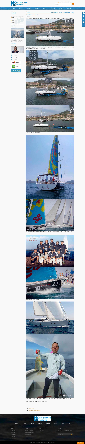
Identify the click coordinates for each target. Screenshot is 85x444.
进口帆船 (13, 432)
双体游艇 (13, 22)
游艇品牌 (32, 423)
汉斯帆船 (13, 436)
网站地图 (56, 423)
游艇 (13, 20)
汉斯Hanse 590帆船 (28, 436)
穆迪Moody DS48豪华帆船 (30, 432)
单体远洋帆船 (14, 438)
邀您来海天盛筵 (31, 408)
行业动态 (60, 12)
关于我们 (21, 8)
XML (64, 423)
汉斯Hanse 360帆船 (28, 438)
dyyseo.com (46, 442)
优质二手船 (53, 8)
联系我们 (69, 8)
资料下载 (61, 8)
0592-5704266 (42, 430)
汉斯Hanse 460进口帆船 (29, 430)
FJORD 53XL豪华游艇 (29, 434)
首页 (14, 8)
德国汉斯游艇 (14, 434)
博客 (70, 423)
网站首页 (15, 423)
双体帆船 (13, 17)
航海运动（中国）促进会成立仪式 (34, 410)
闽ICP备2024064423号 (51, 442)
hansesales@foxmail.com (17, 57)
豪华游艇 (13, 430)
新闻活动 (37, 8)
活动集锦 (44, 8)
